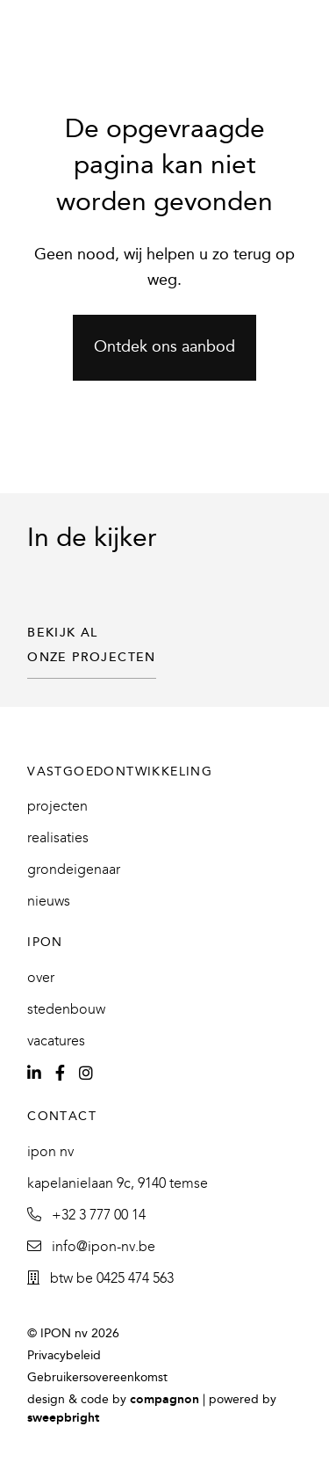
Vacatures (56, 1041)
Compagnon (164, 1400)
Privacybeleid (64, 1356)
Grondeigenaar (73, 870)
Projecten (57, 806)
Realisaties (58, 838)
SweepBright (63, 1418)
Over (40, 978)
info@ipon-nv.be (91, 1247)
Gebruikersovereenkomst (97, 1378)
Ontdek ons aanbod (164, 347)
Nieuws (48, 901)
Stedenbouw (66, 1009)
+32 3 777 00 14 (86, 1215)
